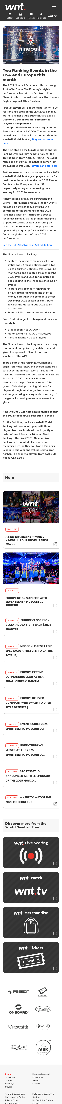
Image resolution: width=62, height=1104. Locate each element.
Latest (8, 1074)
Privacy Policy (11, 1100)
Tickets (8, 1080)
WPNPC (35, 1080)
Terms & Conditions (15, 1093)
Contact (36, 1083)
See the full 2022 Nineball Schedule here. (28, 245)
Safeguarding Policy (15, 1097)
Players (8, 1086)
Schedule (10, 1077)
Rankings (9, 1083)
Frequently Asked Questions (41, 1075)
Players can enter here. (44, 166)
